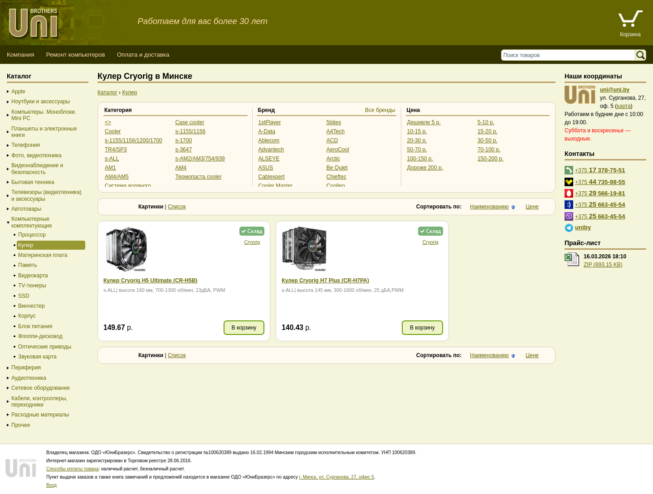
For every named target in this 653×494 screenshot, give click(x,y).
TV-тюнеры (32, 285)
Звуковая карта (37, 357)
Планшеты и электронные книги (44, 132)
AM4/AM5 (117, 177)
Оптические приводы (44, 347)
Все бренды (380, 110)
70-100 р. (489, 149)
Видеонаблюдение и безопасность (37, 168)
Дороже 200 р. (425, 168)
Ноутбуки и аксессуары (40, 101)
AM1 (110, 168)
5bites (333, 122)
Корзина (630, 34)
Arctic (333, 158)
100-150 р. (420, 158)
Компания (20, 54)
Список (177, 206)
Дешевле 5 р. (424, 122)
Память (27, 265)
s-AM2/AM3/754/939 (199, 158)
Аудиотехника (28, 378)
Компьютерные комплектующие (31, 222)
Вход (51, 485)
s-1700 (183, 140)
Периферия (26, 367)
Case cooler (189, 122)
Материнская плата (43, 255)
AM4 (180, 168)
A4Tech (335, 131)
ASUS (265, 168)
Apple (18, 91)
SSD (23, 296)
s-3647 (183, 149)
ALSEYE (269, 158)
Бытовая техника (32, 182)
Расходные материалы (40, 415)
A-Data (266, 131)
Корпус (27, 316)
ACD (332, 140)
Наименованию (489, 206)
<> (108, 122)
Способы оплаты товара (72, 468)
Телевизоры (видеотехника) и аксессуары (46, 195)
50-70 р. (417, 149)
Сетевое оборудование (40, 388)
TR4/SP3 (116, 149)
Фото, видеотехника (36, 155)
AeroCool (337, 149)
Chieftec (336, 177)
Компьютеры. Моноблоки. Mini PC (43, 115)
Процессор (32, 235)
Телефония (25, 145)
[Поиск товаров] (570, 55)
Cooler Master (275, 186)
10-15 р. (417, 131)
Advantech (271, 149)
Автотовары (26, 209)
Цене (532, 206)
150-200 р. (490, 158)
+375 (600, 170)
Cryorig (228, 242)
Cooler (113, 131)
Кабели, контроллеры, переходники (39, 401)
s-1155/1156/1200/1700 (133, 140)
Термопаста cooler (198, 177)
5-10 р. (486, 122)
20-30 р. (417, 140)
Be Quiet (337, 168)
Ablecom (269, 140)
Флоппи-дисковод (40, 336)
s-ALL (112, 158)
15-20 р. (487, 131)
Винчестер (31, 306)
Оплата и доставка (143, 54)
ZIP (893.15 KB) (603, 265)
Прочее (20, 425)
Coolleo (335, 186)
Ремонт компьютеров (75, 54)
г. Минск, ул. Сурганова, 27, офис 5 (336, 477)
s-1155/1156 (190, 131)
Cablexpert (271, 177)
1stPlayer (269, 122)
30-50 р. (487, 140)
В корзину (220, 327)
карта (624, 106)
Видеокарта (33, 275)
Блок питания (35, 326)
